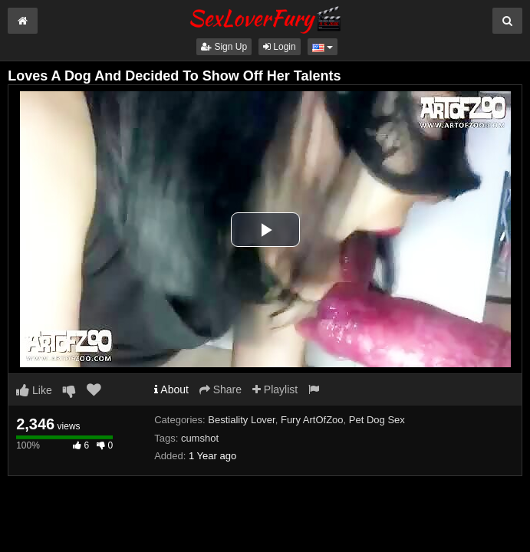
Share (220, 389)
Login (279, 46)
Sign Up (224, 46)
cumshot (200, 438)
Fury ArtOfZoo (312, 420)
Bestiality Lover (241, 420)
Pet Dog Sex (377, 420)
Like (34, 390)
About (171, 389)
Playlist (275, 389)
